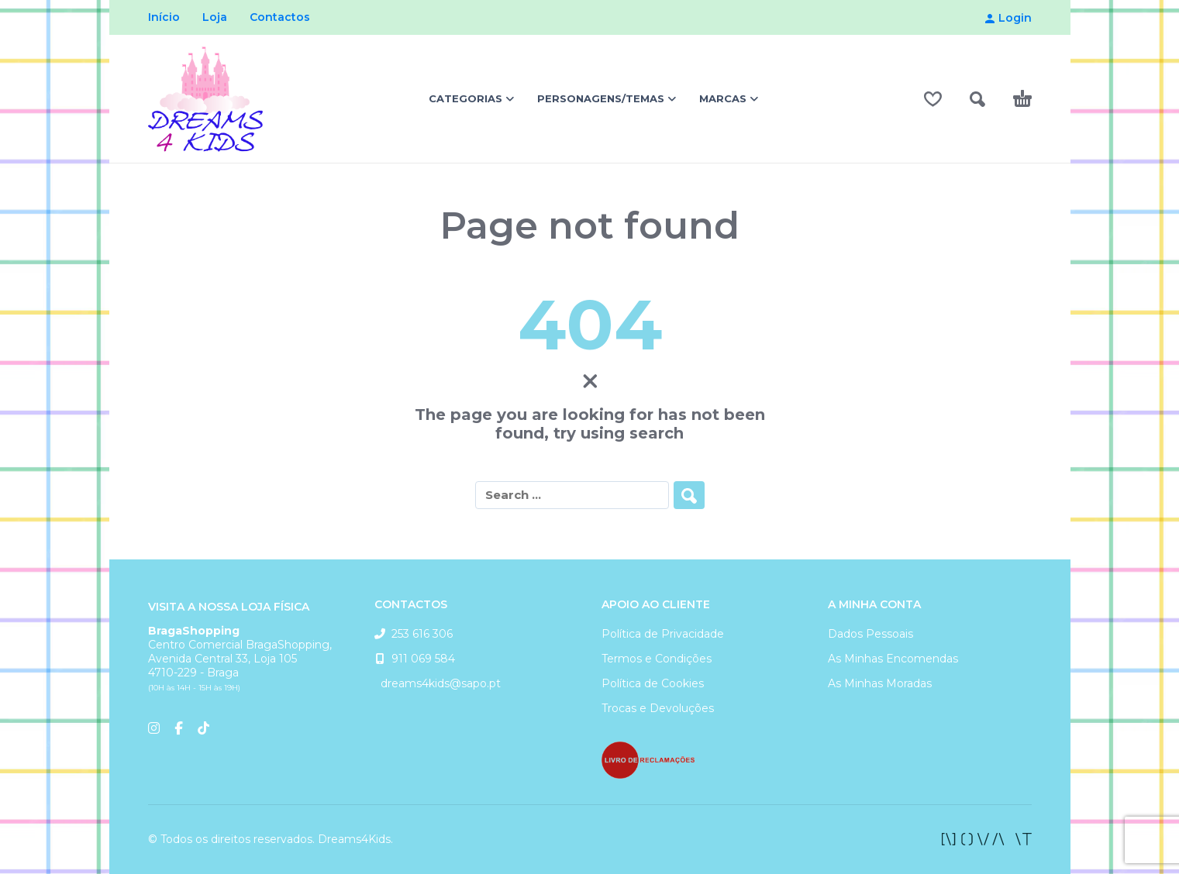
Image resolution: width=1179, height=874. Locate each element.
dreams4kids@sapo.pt (437, 683)
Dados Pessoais (870, 634)
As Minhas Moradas (880, 683)
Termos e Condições (657, 659)
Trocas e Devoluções (658, 708)
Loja (214, 17)
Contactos (280, 17)
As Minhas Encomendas (893, 659)
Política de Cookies (653, 683)
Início (164, 17)
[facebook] (987, 839)
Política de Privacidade (663, 634)
